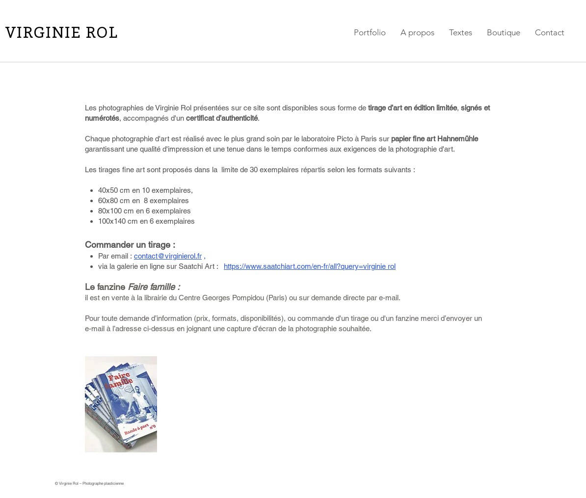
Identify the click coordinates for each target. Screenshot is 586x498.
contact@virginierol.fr (168, 256)
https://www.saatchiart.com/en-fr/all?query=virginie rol (310, 266)
